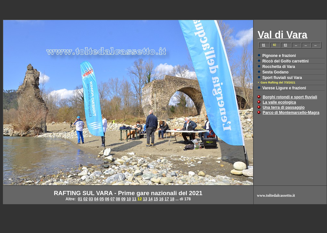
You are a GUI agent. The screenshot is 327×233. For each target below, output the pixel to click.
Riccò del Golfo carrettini (285, 61)
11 (134, 199)
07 (112, 199)
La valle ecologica (279, 102)
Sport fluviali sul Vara (282, 77)
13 (145, 199)
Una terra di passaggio (284, 107)
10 (129, 199)
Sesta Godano (275, 72)
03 (285, 45)
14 (150, 199)
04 (96, 199)
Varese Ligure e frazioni (284, 88)
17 (166, 199)
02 (85, 199)
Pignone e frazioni (279, 55)
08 (118, 199)
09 (123, 199)
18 (172, 199)
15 (156, 199)
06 (107, 199)
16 (161, 199)
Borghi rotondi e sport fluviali (290, 97)
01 (263, 45)
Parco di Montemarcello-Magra (291, 112)
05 (102, 199)
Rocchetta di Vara (278, 66)
